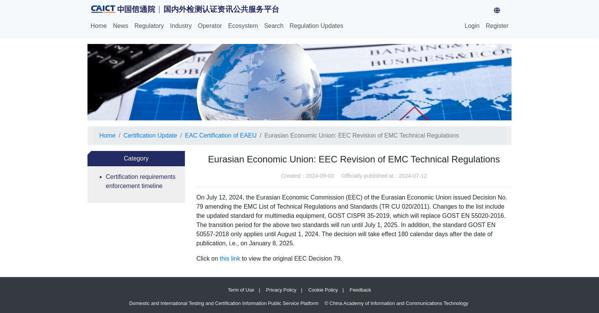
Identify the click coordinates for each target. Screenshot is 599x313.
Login (472, 26)
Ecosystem (243, 26)
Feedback (360, 290)
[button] (497, 10)
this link (230, 258)
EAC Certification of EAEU (221, 135)
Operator (210, 26)
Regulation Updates (316, 26)
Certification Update (150, 135)
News (120, 26)
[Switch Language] (509, 10)
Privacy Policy (281, 290)
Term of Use (241, 290)
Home (100, 25)
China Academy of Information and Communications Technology (398, 303)
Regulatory (149, 26)
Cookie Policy (323, 290)
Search (273, 26)
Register (497, 26)
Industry (181, 26)
